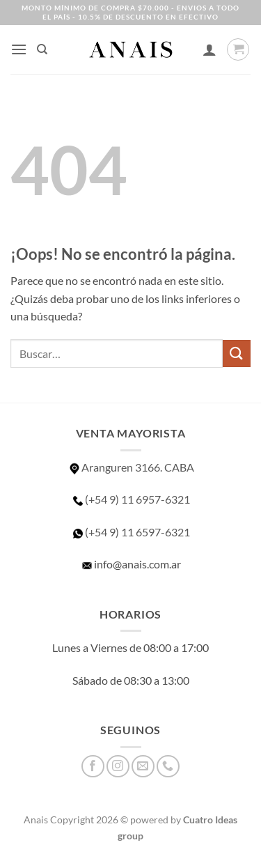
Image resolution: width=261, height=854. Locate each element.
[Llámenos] (168, 766)
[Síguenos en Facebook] (92, 766)
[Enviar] (237, 353)
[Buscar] (42, 49)
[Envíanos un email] (143, 766)
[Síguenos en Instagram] (117, 766)
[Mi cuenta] (209, 49)
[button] (18, 49)
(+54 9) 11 (130, 531)
